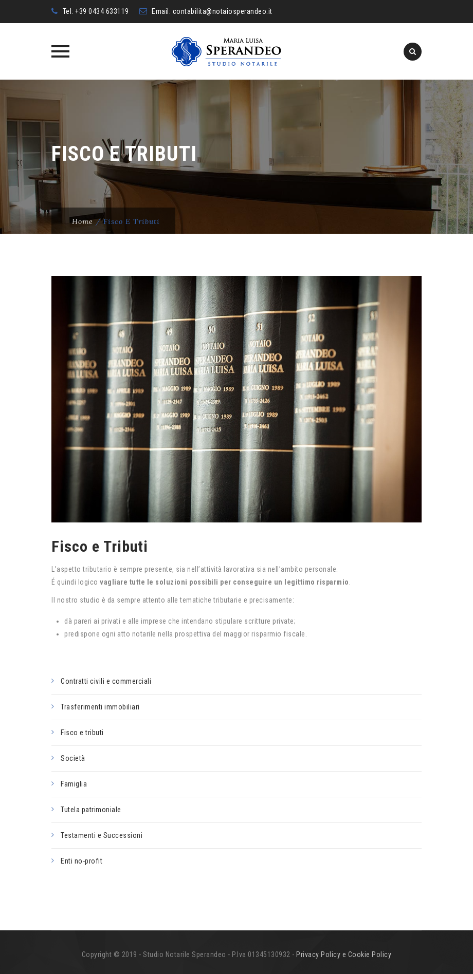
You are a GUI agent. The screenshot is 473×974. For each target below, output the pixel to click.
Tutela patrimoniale (91, 810)
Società (73, 758)
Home (82, 221)
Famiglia (74, 784)
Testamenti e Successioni (101, 835)
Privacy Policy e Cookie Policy (343, 954)
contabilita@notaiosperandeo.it (222, 11)
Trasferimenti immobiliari (100, 707)
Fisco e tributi (82, 732)
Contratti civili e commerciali (106, 681)
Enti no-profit (81, 861)
